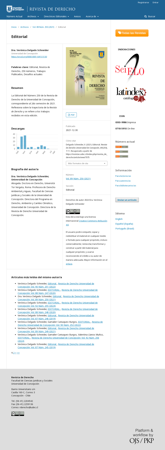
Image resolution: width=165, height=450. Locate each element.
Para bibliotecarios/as (125, 185)
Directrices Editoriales (55, 16)
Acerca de (91, 16)
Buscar (151, 16)
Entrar (155, 2)
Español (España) (124, 223)
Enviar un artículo (127, 199)
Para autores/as (123, 180)
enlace (69, 263)
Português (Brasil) (124, 228)
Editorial (52, 283)
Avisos (77, 16)
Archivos (32, 16)
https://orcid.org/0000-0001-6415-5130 (29, 56)
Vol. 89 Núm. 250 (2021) (43, 27)
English (119, 218)
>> (18, 352)
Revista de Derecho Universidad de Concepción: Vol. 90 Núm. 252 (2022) (60, 323)
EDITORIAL (54, 289)
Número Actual (14, 16)
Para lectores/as (123, 176)
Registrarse (143, 2)
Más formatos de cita (78, 163)
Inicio (14, 27)
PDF (72, 114)
